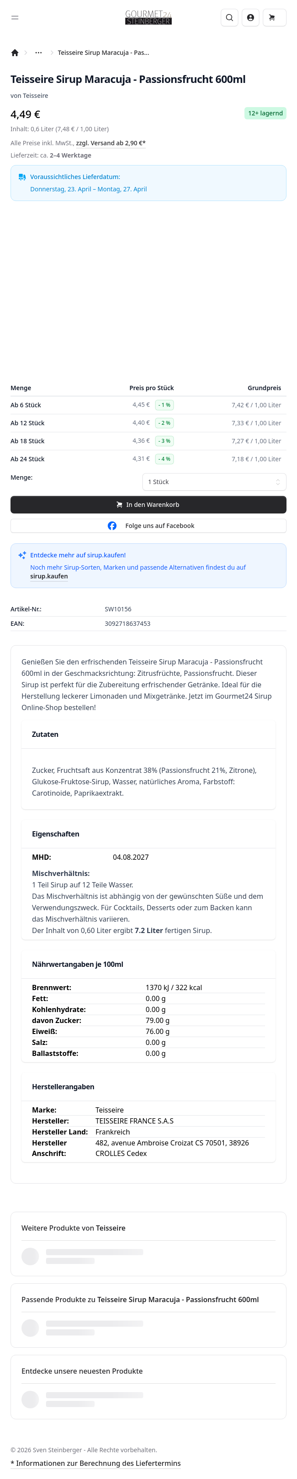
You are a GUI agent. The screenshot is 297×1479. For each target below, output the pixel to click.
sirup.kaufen (49, 576)
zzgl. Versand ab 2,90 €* (111, 143)
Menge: (21, 477)
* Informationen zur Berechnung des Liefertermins (96, 1463)
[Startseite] (15, 52)
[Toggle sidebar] (15, 17)
